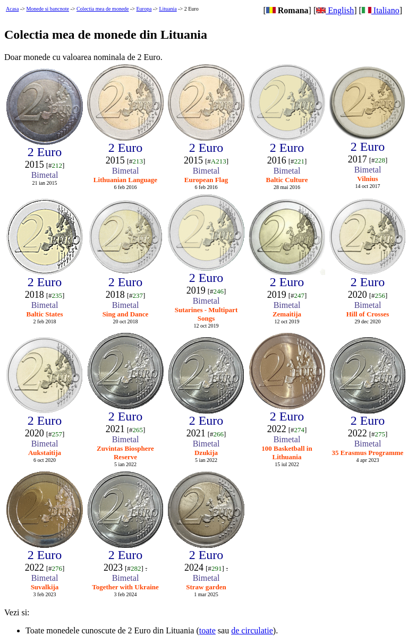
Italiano (381, 10)
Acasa (12, 9)
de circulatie (252, 630)
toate (207, 630)
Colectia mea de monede (102, 9)
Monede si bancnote (47, 9)
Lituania (167, 9)
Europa (144, 9)
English (335, 10)
